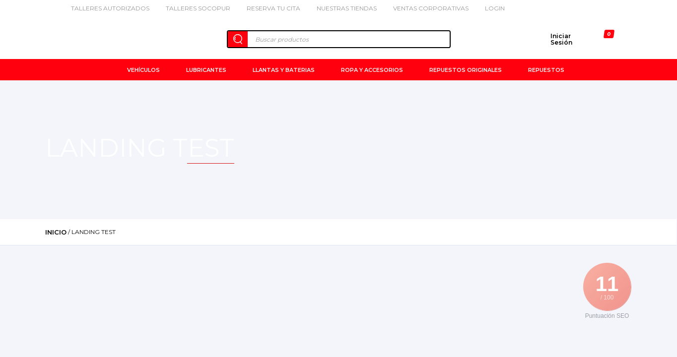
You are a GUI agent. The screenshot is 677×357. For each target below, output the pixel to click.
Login (490, 8)
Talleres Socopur (193, 8)
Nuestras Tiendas (342, 8)
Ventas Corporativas (426, 8)
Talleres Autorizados (105, 8)
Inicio (56, 232)
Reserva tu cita (268, 8)
